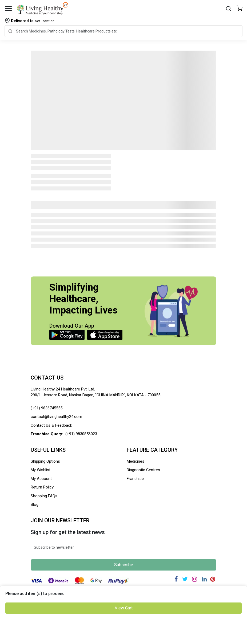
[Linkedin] (204, 579)
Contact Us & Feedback (51, 425)
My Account (41, 478)
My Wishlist (40, 469)
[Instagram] (194, 579)
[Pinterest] (213, 579)
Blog (34, 504)
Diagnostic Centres (143, 469)
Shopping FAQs (44, 496)
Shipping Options (45, 461)
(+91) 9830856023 (81, 433)
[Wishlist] (239, 9)
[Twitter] (185, 579)
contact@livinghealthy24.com (56, 416)
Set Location (32, 20)
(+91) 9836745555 (46, 408)
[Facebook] (176, 579)
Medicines (135, 461)
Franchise (135, 478)
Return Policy (42, 487)
